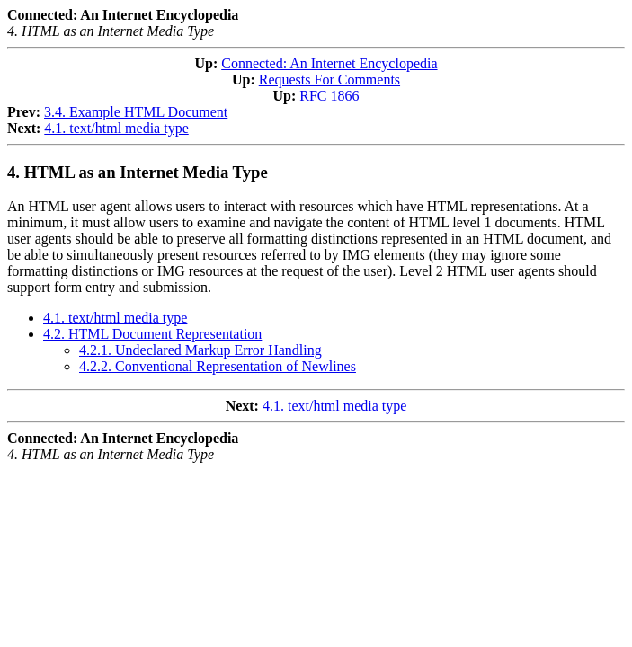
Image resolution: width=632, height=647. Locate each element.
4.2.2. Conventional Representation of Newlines (217, 366)
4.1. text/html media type (116, 128)
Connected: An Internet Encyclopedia (329, 63)
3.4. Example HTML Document (135, 112)
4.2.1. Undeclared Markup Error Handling (200, 350)
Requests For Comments (329, 79)
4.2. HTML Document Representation (152, 333)
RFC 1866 (329, 95)
